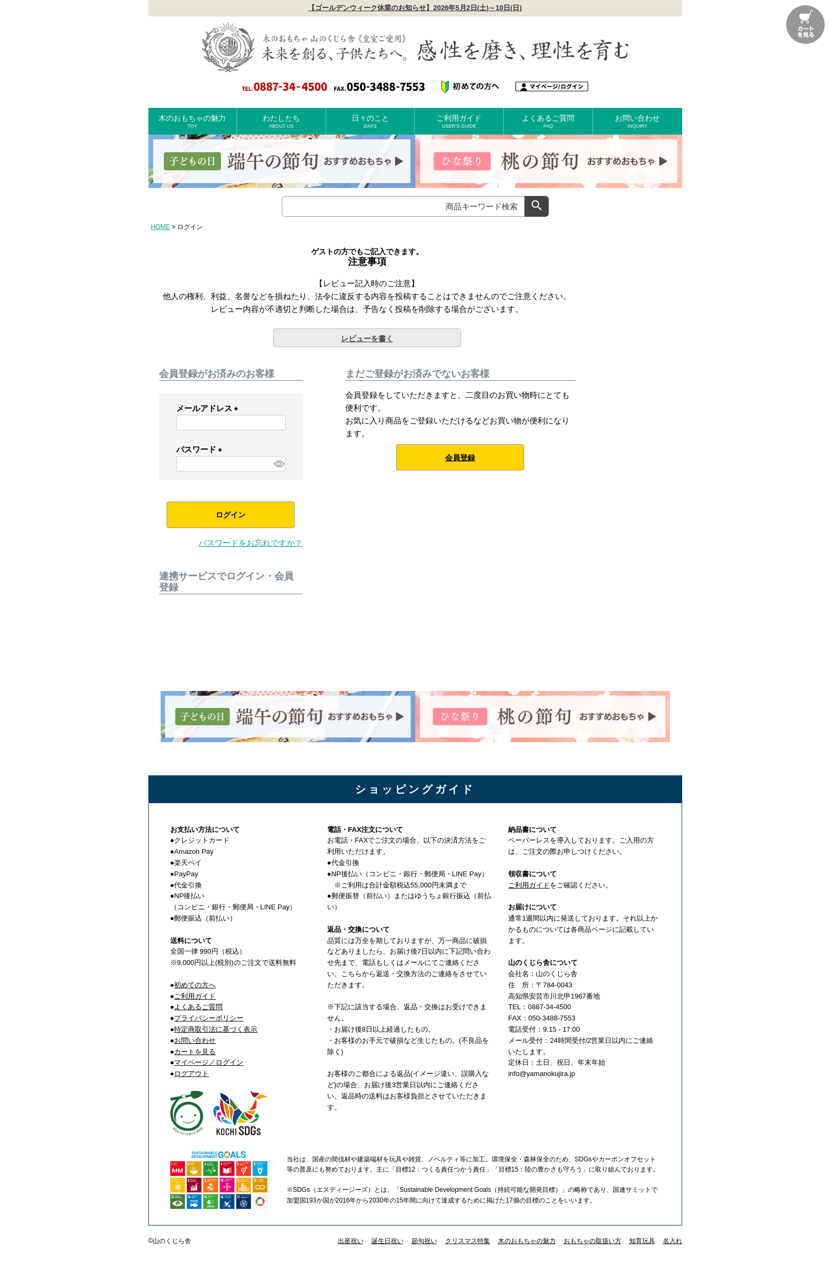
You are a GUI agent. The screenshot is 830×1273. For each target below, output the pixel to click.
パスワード (201, 449)
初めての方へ (195, 985)
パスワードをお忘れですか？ (251, 542)
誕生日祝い (387, 1241)
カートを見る (195, 1052)
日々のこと (370, 121)
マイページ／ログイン (208, 1062)
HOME (160, 227)
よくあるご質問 (548, 121)
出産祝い (350, 1241)
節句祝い (424, 1241)
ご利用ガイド (459, 121)
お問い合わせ (637, 121)
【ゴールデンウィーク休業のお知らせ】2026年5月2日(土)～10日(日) (414, 8)
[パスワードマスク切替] (278, 464)
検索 (537, 206)
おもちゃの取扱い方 (592, 1241)
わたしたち (281, 121)
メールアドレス (209, 408)
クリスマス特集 (467, 1241)
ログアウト (191, 1074)
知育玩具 (642, 1241)
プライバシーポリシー (208, 1018)
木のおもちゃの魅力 (192, 121)
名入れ (672, 1241)
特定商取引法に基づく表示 (215, 1029)
